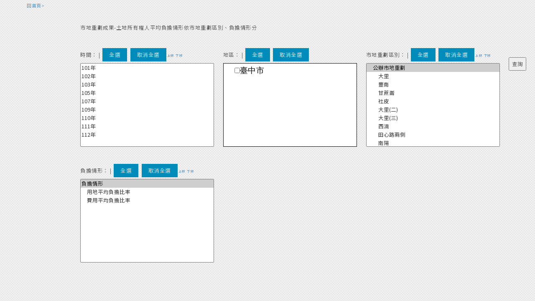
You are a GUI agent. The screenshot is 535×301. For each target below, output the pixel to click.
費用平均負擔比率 (147, 200)
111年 (147, 126)
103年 (147, 84)
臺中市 (252, 70)
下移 (179, 55)
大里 (433, 76)
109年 (147, 109)
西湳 (433, 126)
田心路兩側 (433, 134)
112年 (147, 134)
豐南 (433, 84)
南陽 (433, 143)
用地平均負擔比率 (147, 192)
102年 (147, 76)
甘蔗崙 (433, 93)
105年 (147, 93)
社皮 (433, 101)
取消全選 (148, 55)
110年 (147, 118)
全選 (114, 55)
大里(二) (433, 109)
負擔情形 (147, 183)
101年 (147, 68)
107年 (147, 101)
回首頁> (35, 5)
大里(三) (433, 118)
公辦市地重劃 (433, 68)
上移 (170, 55)
